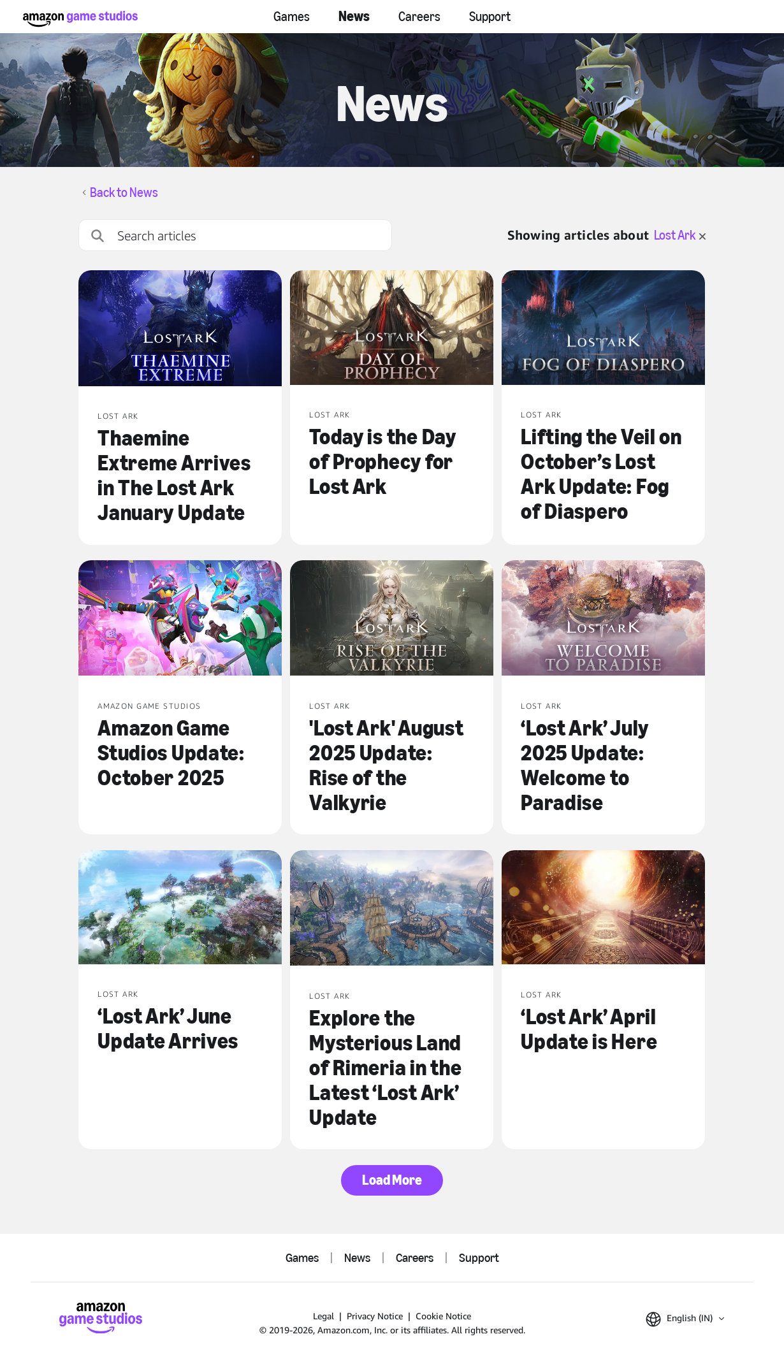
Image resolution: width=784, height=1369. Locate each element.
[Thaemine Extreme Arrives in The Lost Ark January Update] (180, 329)
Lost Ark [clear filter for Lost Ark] (680, 235)
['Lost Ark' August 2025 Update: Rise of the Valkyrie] (391, 619)
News (354, 16)
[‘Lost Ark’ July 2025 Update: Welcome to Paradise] (603, 619)
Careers (419, 16)
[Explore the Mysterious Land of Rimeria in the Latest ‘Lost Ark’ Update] (391, 909)
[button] (685, 1319)
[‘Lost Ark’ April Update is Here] (603, 908)
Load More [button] (392, 1180)
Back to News (124, 192)
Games (291, 16)
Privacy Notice (375, 1315)
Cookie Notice (443, 1315)
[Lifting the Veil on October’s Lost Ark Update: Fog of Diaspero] (603, 329)
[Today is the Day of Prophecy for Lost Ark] (391, 329)
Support (490, 16)
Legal (323, 1315)
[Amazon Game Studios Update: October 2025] (180, 619)
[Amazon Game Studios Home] (80, 19)
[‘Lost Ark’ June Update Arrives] (180, 908)
